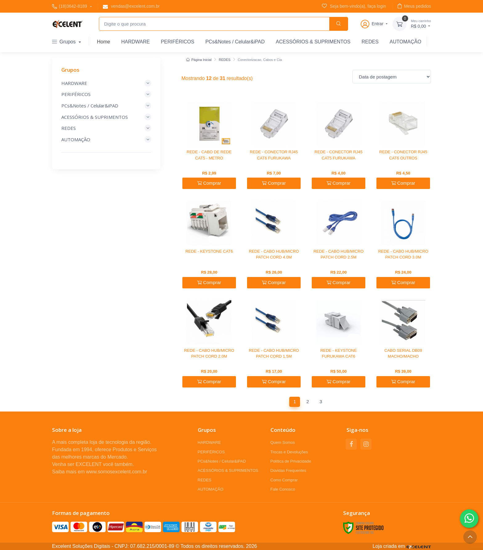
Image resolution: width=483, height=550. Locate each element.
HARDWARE (135, 41)
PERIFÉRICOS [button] (106, 94)
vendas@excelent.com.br (131, 6)
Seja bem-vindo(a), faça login (354, 6)
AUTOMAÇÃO (405, 41)
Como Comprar (284, 480)
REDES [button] (106, 128)
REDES (370, 41)
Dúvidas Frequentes (288, 470)
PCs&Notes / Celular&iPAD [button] (106, 105)
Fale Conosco (282, 489)
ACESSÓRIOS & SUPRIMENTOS (313, 41)
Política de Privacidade (290, 461)
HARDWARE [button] (106, 83)
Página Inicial (199, 60)
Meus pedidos (414, 6)
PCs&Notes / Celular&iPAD (235, 41)
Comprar (209, 183)
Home (103, 41)
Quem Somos (282, 442)
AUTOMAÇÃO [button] (106, 139)
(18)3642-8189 (70, 6)
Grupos (64, 41)
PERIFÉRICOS (177, 41)
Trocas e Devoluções (289, 452)
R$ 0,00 (421, 23)
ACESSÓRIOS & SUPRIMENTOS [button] (106, 117)
